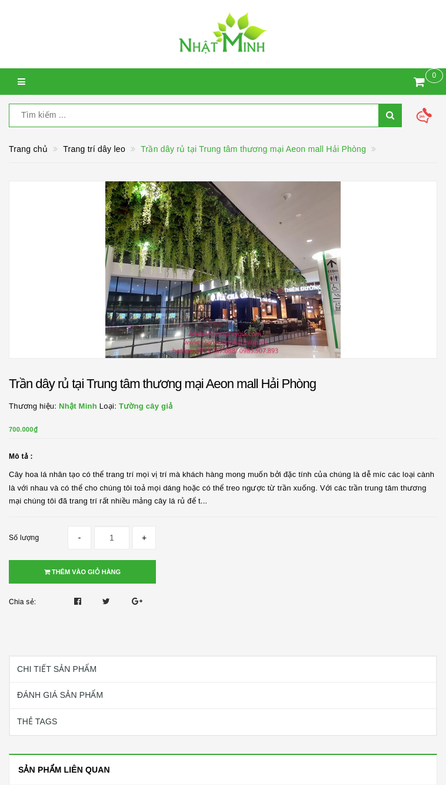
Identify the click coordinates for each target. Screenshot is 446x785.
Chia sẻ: (22, 602)
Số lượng (24, 538)
